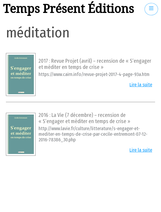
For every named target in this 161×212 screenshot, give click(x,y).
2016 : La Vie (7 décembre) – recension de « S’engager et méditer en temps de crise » (84, 118)
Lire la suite (141, 84)
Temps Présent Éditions (68, 8)
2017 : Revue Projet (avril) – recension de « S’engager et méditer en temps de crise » (95, 64)
